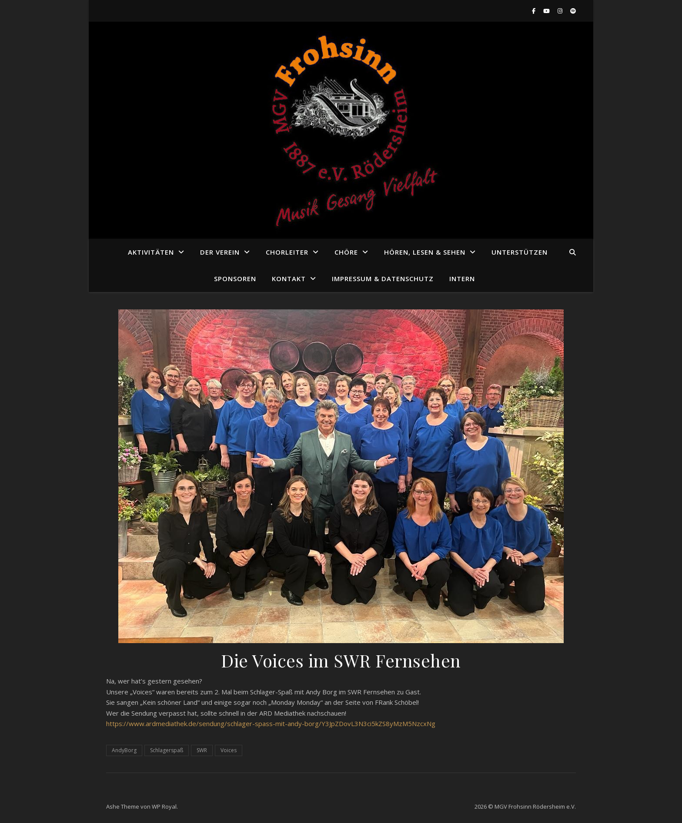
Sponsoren (235, 278)
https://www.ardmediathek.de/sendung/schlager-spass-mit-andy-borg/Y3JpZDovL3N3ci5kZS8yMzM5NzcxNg (270, 723)
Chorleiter (287, 252)
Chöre (346, 252)
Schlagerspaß (166, 750)
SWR (202, 750)
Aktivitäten (151, 252)
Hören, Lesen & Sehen (424, 252)
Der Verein (220, 252)
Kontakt (289, 278)
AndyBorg (124, 750)
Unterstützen (519, 252)
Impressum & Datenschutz (383, 278)
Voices (229, 750)
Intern (462, 278)
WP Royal (164, 806)
